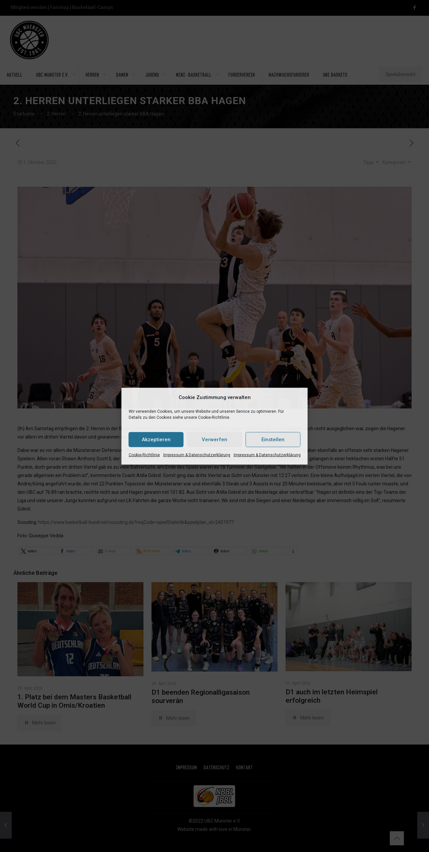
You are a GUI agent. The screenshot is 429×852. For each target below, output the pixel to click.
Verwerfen (214, 440)
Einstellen (273, 440)
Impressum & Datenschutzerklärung (196, 454)
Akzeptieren (156, 440)
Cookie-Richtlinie (144, 454)
